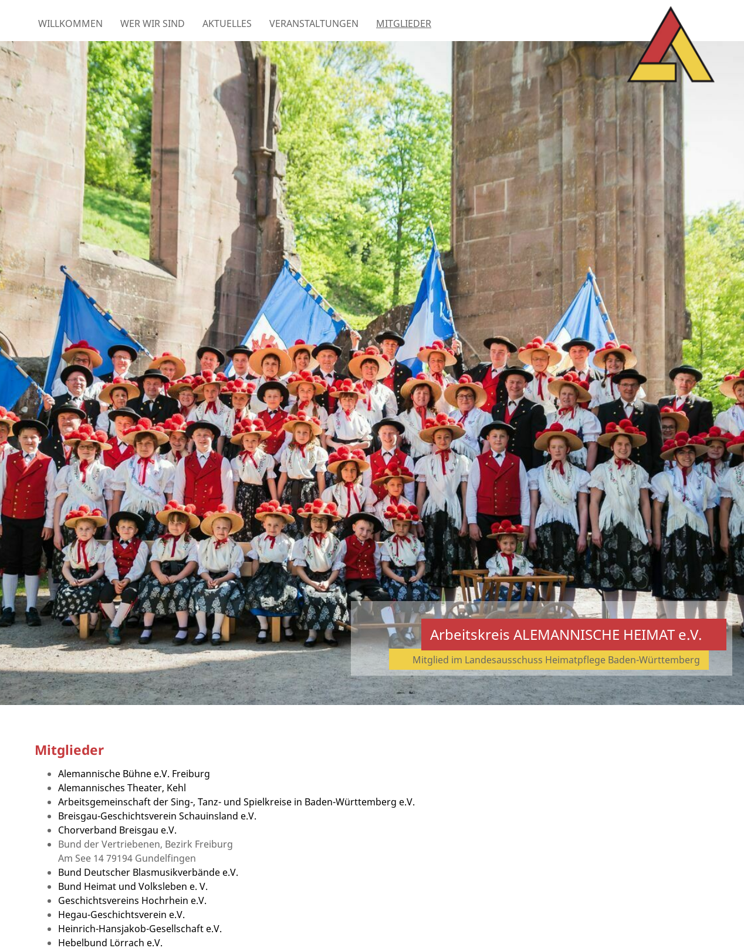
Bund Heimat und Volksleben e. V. (133, 886)
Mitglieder (403, 23)
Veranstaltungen (314, 23)
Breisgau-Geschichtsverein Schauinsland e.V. (157, 815)
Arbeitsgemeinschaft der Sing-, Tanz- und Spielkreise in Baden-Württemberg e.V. (236, 801)
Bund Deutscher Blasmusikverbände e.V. (148, 872)
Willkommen (70, 23)
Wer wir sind (152, 23)
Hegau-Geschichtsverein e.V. (121, 914)
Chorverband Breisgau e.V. (117, 830)
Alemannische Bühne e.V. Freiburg (134, 773)
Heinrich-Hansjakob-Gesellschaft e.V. (140, 928)
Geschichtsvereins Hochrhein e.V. (132, 900)
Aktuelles (227, 23)
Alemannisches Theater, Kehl (122, 787)
